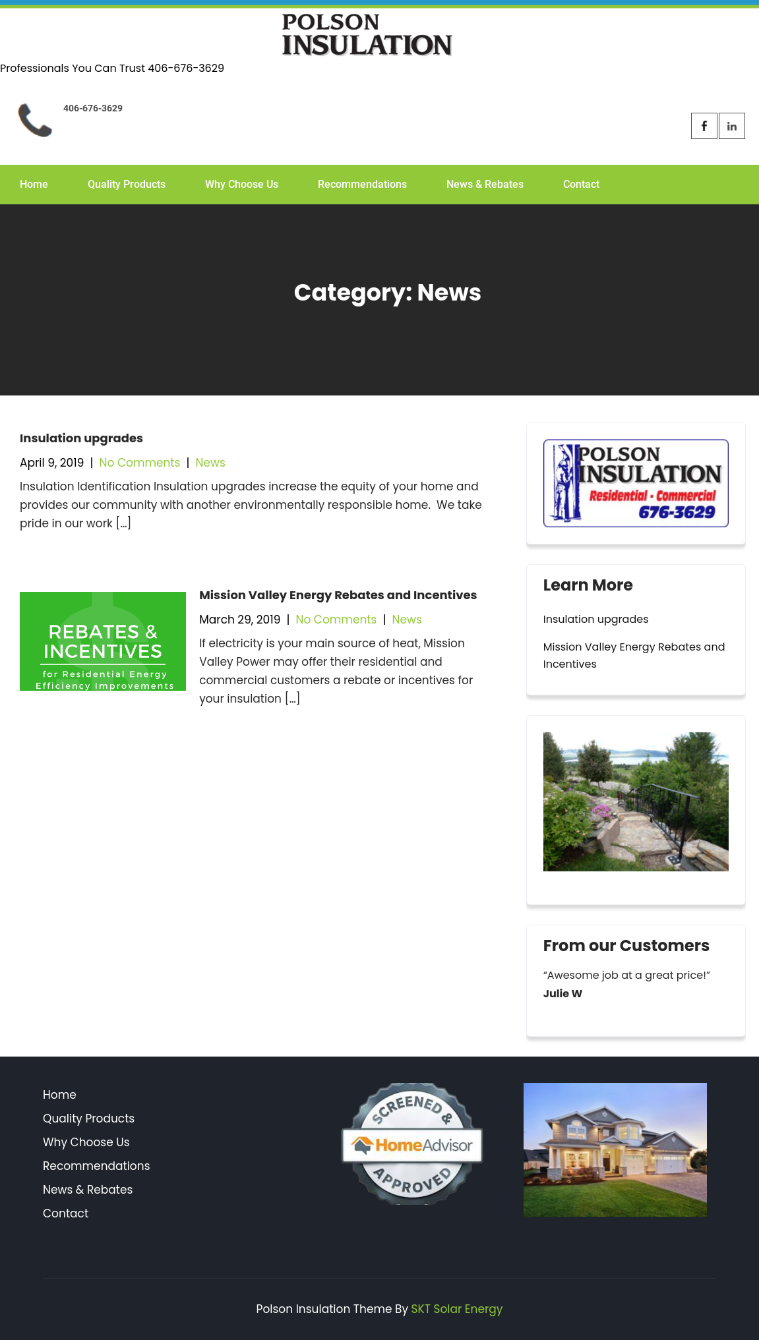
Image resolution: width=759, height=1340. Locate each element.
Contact (581, 184)
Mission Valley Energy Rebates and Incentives (338, 595)
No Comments (140, 463)
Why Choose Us (241, 184)
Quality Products (127, 184)
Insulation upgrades (81, 438)
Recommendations (362, 184)
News (211, 463)
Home (34, 184)
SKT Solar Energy (457, 1309)
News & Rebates (485, 184)
